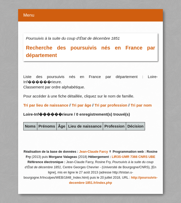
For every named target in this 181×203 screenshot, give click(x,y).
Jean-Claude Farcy (93, 151)
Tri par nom (141, 105)
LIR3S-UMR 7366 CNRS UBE (133, 157)
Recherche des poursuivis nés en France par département (90, 51)
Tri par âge (81, 105)
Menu (28, 15)
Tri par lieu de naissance (45, 105)
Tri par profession (111, 105)
